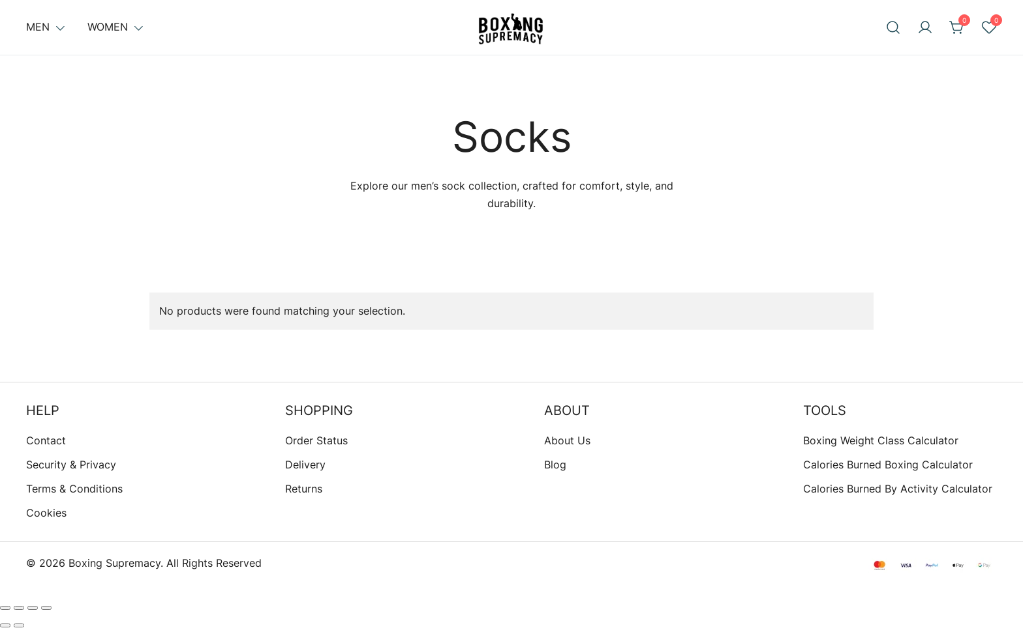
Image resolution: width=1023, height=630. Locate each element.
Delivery (305, 464)
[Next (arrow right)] (19, 625)
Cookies (46, 512)
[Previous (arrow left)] (5, 625)
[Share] (32, 608)
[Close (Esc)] (46, 608)
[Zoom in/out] (5, 608)
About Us (567, 440)
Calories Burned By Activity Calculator (897, 488)
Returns (303, 488)
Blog (555, 464)
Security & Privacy (71, 464)
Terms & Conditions (74, 488)
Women (107, 26)
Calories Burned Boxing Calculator (888, 464)
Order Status (316, 440)
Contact (46, 440)
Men (38, 26)
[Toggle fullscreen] (19, 608)
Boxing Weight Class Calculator (880, 440)
